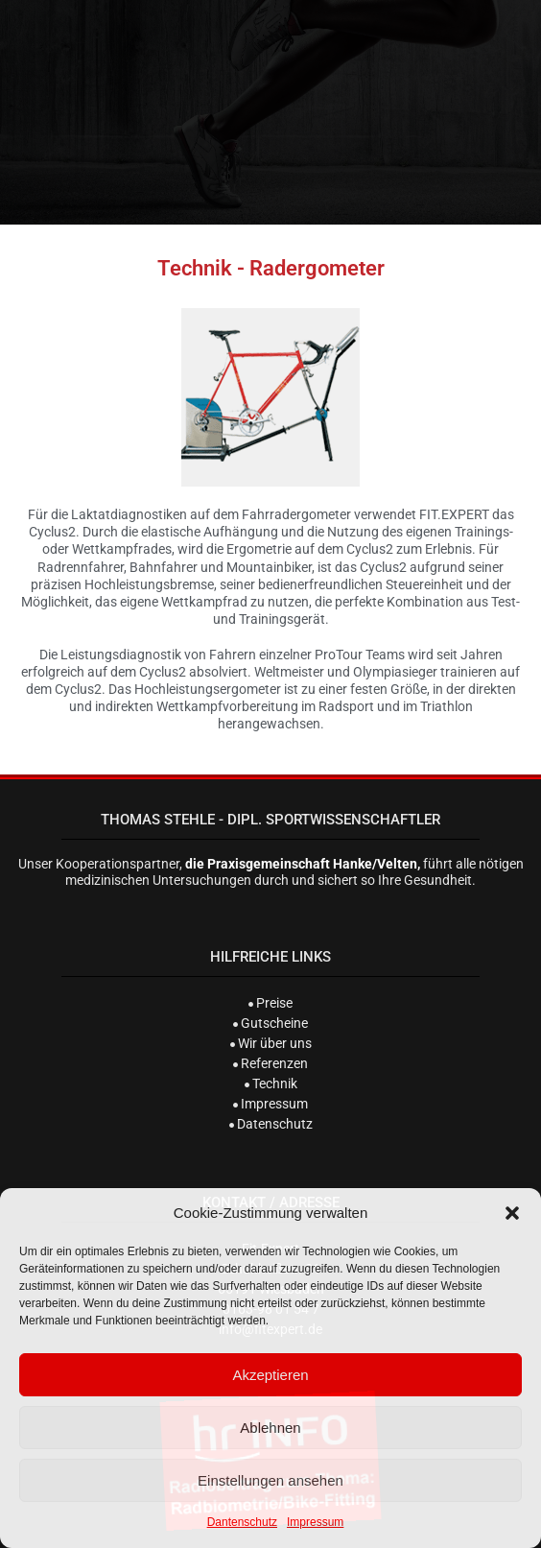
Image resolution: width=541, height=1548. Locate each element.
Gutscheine (270, 1023)
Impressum (315, 1522)
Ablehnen (270, 1427)
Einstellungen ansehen (270, 1480)
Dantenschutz (242, 1522)
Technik (271, 1083)
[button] (512, 1213)
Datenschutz (271, 1123)
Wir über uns (271, 1043)
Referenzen (270, 1063)
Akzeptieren (270, 1375)
